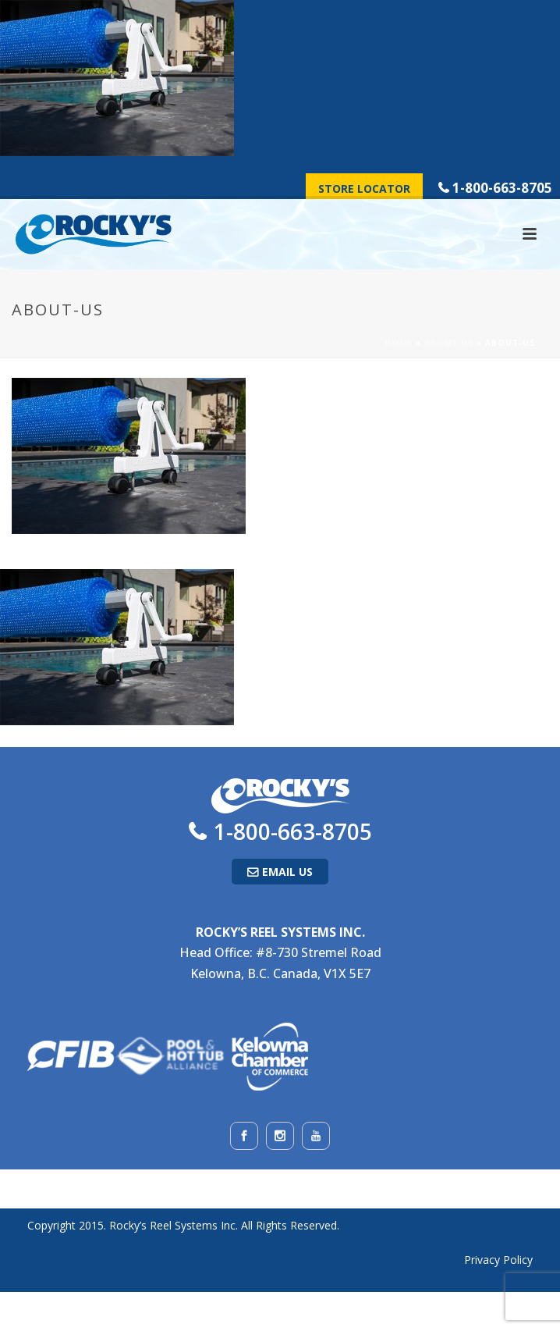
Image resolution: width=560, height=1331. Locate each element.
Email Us (287, 871)
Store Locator (364, 188)
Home (399, 342)
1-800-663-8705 (502, 188)
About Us (448, 342)
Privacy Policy (498, 1259)
